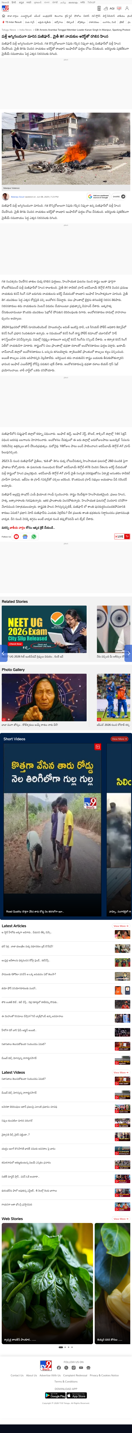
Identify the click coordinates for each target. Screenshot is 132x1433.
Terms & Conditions (66, 1381)
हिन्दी (14, 2)
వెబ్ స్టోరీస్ (96, 16)
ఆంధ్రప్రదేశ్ (47, 16)
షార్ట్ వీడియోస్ (109, 16)
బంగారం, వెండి (109, 22)
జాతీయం (121, 16)
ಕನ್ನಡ (21, 2)
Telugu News (9, 29)
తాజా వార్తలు (13, 16)
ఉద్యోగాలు (58, 22)
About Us (31, 1375)
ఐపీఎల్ (37, 16)
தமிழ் (63, 2)
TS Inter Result (14, 22)
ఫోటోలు (77, 16)
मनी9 (82, 2)
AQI (112, 8)
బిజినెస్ (86, 16)
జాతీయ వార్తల (17, 527)
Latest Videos (13, 1072)
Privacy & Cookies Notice (104, 1375)
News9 (5, 2)
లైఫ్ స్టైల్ (68, 16)
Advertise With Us (50, 1375)
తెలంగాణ (59, 16)
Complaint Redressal (75, 1375)
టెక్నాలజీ (70, 22)
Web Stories (12, 1218)
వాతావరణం (94, 22)
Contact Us (17, 1375)
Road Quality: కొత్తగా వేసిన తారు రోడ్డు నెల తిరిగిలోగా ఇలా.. (35, 911)
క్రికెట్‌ (122, 22)
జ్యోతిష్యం (81, 22)
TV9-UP (91, 2)
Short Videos (14, 739)
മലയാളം (73, 2)
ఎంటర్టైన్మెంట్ (26, 16)
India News (25, 29)
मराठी (28, 2)
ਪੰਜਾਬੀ (55, 2)
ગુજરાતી (37, 2)
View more (119, 739)
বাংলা (47, 2)
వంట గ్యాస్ (30, 22)
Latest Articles (14, 925)
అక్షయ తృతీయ (44, 22)
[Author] (5, 197)
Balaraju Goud (17, 197)
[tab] (61, 1347)
